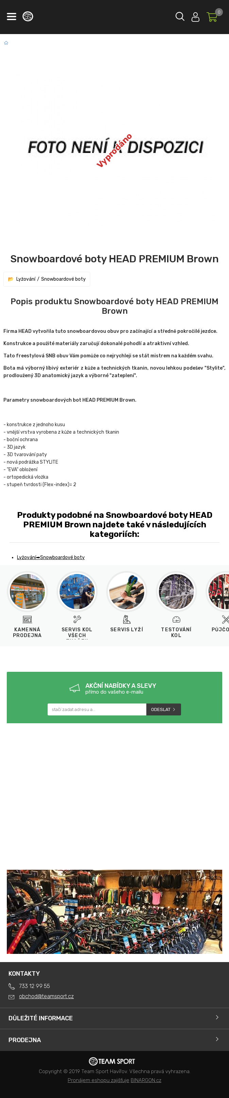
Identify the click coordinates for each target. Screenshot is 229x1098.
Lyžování (25, 279)
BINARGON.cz (146, 1080)
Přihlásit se (195, 15)
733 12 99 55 (34, 986)
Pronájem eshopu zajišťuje (98, 1080)
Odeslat (160, 709)
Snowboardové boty (63, 279)
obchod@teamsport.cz (46, 996)
